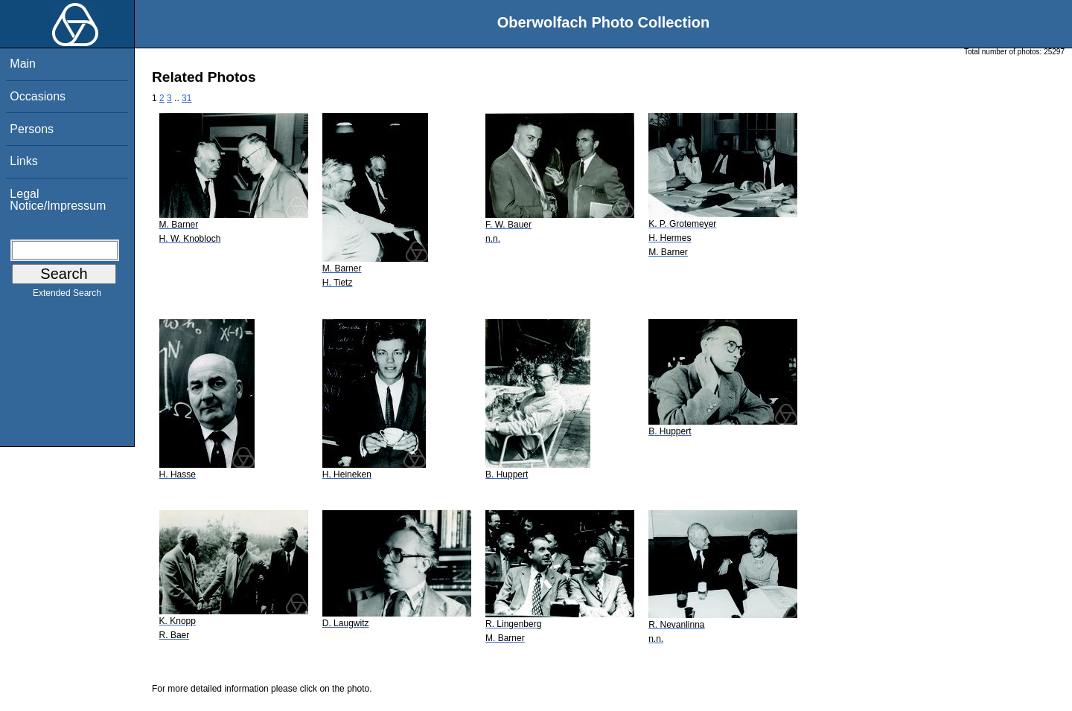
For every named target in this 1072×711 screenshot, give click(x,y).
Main (23, 63)
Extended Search (67, 296)
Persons (32, 129)
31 (186, 98)
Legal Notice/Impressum (58, 199)
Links (23, 161)
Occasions (38, 96)
